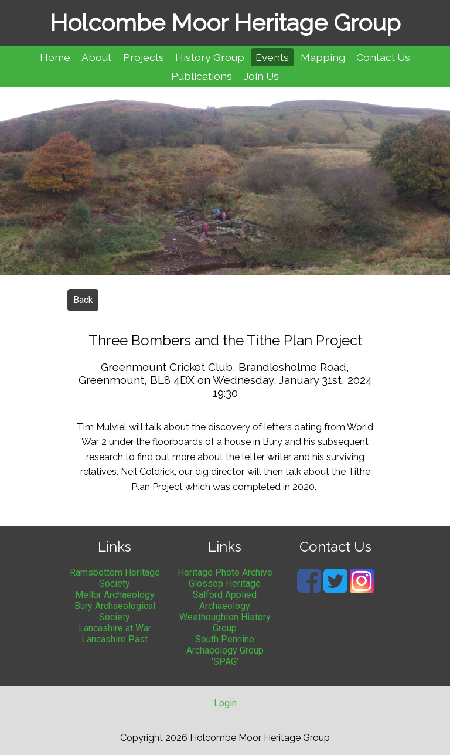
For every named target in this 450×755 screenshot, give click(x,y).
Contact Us (383, 57)
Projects (143, 57)
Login (225, 703)
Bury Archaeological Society (114, 611)
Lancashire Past (114, 639)
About (96, 57)
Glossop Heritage (225, 583)
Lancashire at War (115, 628)
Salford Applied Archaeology (225, 600)
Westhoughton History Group (225, 622)
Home (55, 57)
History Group (209, 57)
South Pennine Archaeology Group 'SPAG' (225, 650)
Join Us (261, 76)
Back (83, 299)
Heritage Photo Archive (225, 572)
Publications (201, 76)
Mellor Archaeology (115, 594)
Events (272, 57)
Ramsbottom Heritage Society (115, 578)
